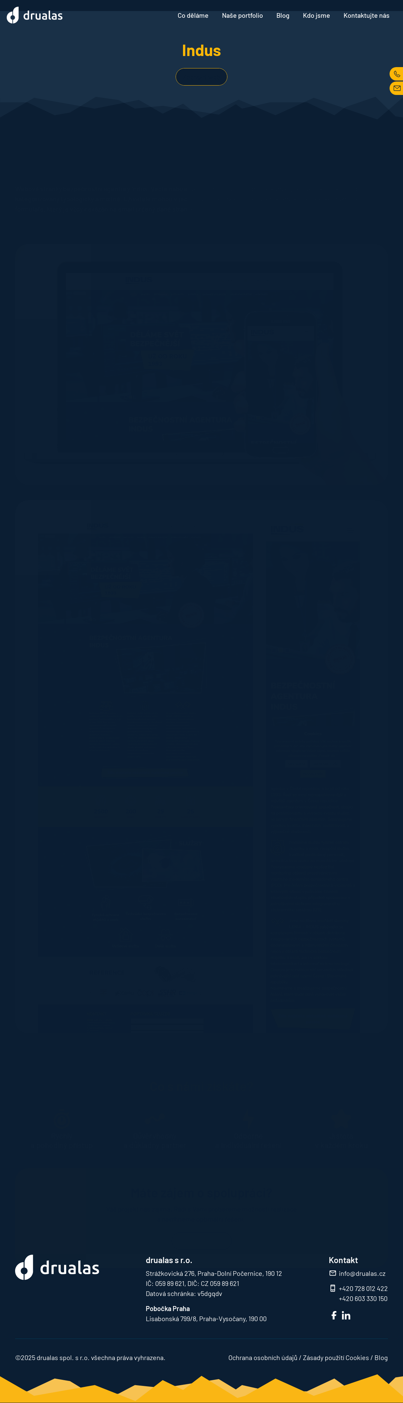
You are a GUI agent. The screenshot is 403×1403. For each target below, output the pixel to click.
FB (334, 1315)
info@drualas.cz (362, 1273)
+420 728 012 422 (363, 1288)
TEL (396, 74)
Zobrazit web (201, 77)
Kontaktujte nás (367, 15)
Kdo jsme (316, 15)
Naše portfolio (242, 15)
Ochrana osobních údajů (263, 1357)
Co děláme (193, 15)
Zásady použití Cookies (336, 1357)
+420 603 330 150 (363, 1298)
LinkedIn (346, 1315)
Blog (282, 15)
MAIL (396, 88)
